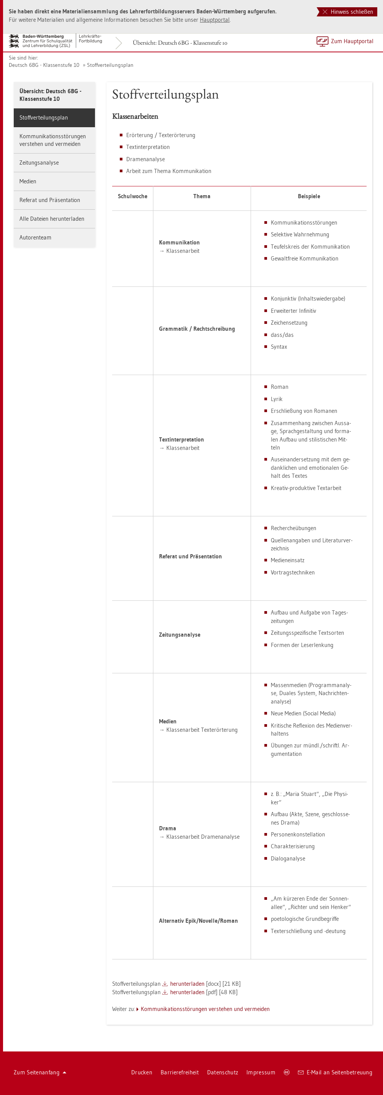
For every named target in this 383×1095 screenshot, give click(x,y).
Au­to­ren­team (35, 237)
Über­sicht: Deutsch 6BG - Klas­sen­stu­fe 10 (180, 42)
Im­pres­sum (260, 1072)
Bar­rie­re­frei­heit (180, 1072)
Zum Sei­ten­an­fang (40, 1072)
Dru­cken (141, 1072)
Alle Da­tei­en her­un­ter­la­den (51, 218)
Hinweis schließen (348, 11)
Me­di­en (27, 181)
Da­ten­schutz (222, 1072)
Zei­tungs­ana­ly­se (39, 162)
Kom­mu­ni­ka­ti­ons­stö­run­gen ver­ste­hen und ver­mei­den (52, 140)
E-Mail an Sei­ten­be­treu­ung (335, 1072)
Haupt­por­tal (215, 19)
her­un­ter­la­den (187, 983)
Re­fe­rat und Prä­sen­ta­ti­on (49, 200)
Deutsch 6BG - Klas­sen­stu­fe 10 (44, 64)
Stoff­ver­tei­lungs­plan (110, 64)
